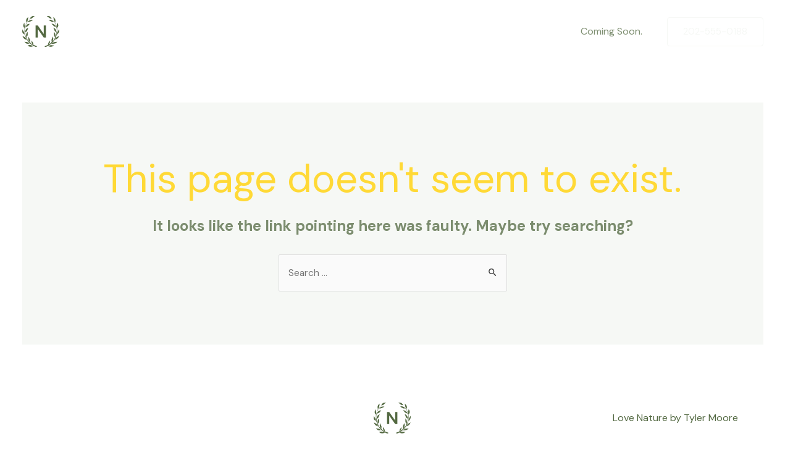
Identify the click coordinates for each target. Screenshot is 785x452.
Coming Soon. (614, 31)
